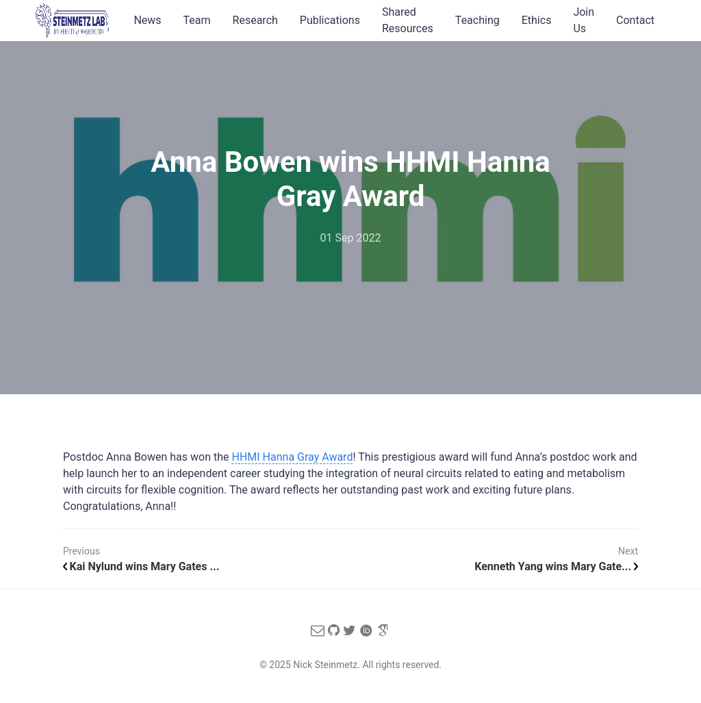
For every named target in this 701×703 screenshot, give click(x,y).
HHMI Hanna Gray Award (292, 456)
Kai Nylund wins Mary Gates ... (141, 566)
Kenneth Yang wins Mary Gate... (556, 566)
